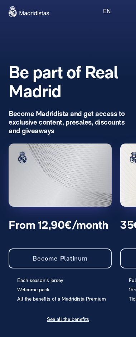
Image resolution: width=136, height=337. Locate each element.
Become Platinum (60, 258)
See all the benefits (68, 319)
